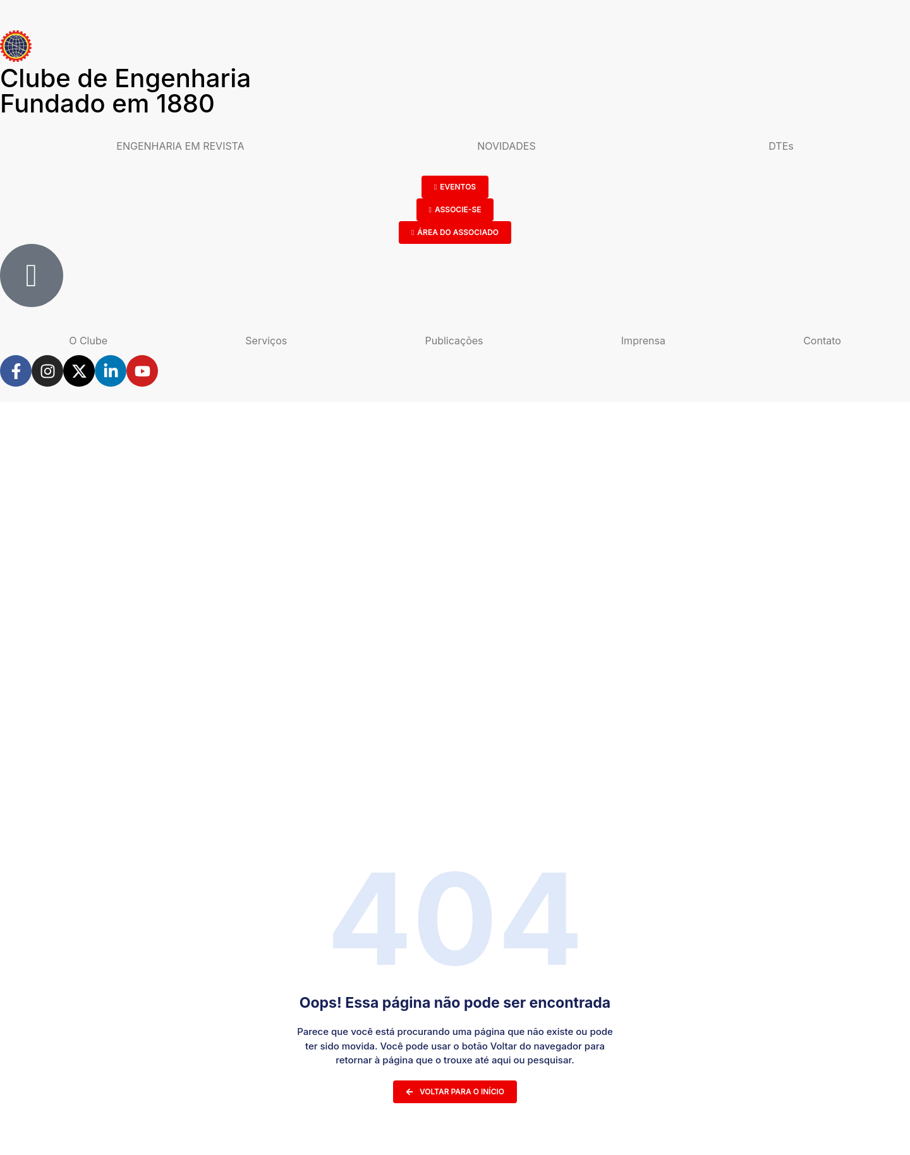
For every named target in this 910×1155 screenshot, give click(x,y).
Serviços (266, 340)
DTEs (780, 146)
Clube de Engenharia (125, 91)
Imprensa (643, 340)
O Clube (88, 340)
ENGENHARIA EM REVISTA (180, 146)
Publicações (454, 340)
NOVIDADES (506, 146)
